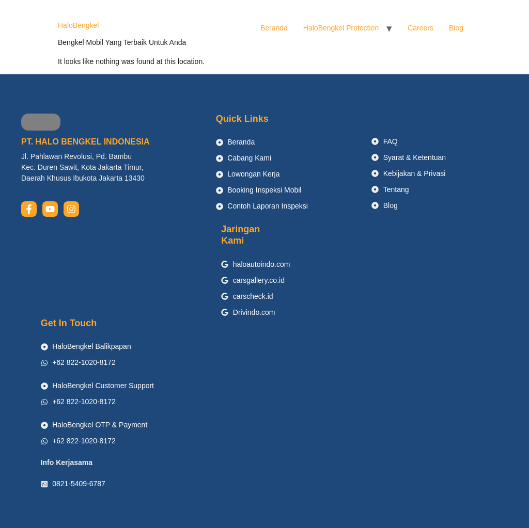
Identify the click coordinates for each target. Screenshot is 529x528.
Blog (456, 28)
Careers (420, 28)
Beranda (274, 28)
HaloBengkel (78, 25)
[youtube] (50, 209)
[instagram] (71, 209)
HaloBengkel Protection (341, 28)
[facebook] (29, 209)
